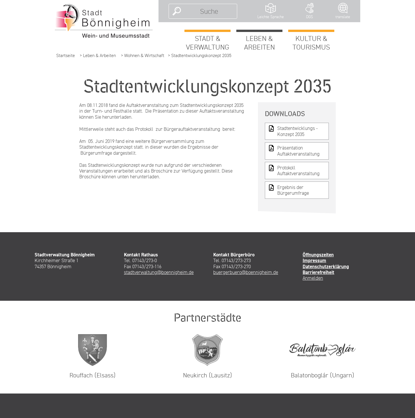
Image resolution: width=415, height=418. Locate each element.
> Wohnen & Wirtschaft (142, 55)
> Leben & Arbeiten (98, 55)
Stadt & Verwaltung (207, 42)
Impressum (314, 260)
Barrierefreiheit (318, 272)
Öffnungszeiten (318, 254)
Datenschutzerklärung (326, 266)
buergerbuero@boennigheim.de (245, 272)
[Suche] (209, 11)
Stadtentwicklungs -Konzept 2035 (293, 131)
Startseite (65, 55)
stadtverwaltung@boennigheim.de (159, 272)
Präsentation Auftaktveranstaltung (294, 150)
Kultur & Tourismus (311, 42)
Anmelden (313, 278)
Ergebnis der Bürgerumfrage (288, 190)
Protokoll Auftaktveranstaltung (294, 170)
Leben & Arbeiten (259, 42)
